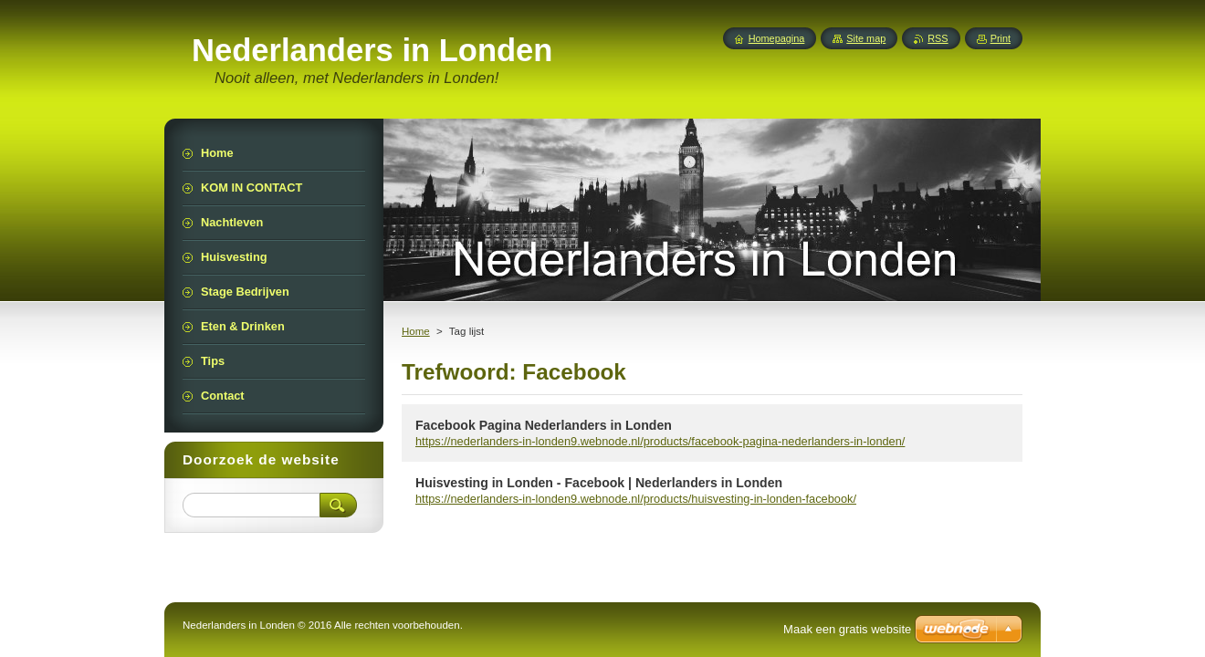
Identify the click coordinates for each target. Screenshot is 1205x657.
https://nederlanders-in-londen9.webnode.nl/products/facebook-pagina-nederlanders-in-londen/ (660, 441)
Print (1000, 38)
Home (416, 331)
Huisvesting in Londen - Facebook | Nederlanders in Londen (598, 482)
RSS (937, 38)
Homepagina (777, 38)
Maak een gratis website (847, 629)
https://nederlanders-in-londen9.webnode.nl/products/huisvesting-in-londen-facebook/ (635, 499)
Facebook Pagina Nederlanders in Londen (543, 425)
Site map (865, 38)
